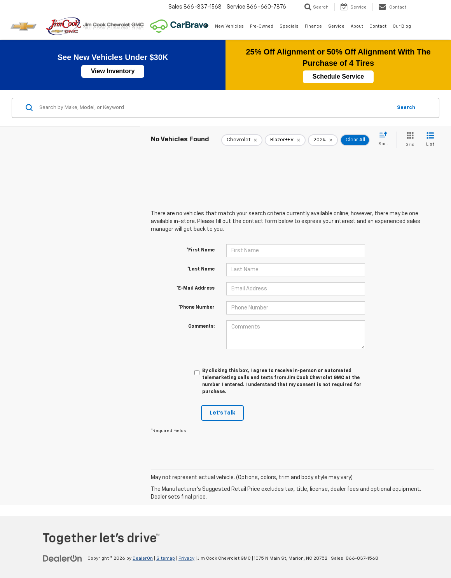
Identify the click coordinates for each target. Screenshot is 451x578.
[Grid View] (408, 140)
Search (406, 107)
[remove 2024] (323, 140)
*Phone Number (196, 307)
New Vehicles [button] (229, 26)
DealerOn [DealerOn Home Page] (143, 558)
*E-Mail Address (196, 288)
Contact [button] (377, 26)
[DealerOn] (62, 558)
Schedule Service (338, 76)
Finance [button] (313, 26)
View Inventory (113, 71)
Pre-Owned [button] (261, 26)
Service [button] (336, 26)
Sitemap (165, 558)
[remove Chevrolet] (241, 140)
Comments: (201, 326)
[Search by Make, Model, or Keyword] (214, 107)
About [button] (357, 26)
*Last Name (201, 269)
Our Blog (402, 26)
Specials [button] (289, 26)
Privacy (186, 558)
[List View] (430, 140)
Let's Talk (222, 413)
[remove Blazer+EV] (285, 140)
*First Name (201, 250)
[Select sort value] (385, 139)
